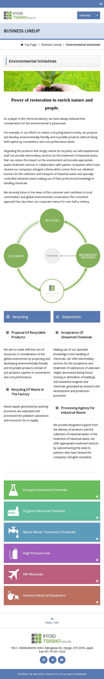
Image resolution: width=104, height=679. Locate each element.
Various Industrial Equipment (44, 595)
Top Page (31, 44)
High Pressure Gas (36, 553)
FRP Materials (33, 574)
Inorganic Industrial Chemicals (45, 490)
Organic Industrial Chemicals (44, 511)
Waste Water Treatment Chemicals (49, 532)
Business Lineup (51, 44)
